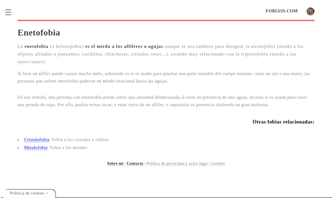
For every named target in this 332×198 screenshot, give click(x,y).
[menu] (12, 12)
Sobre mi (115, 163)
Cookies (218, 163)
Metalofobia (35, 147)
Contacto (135, 163)
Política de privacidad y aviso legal (177, 163)
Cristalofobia (36, 139)
